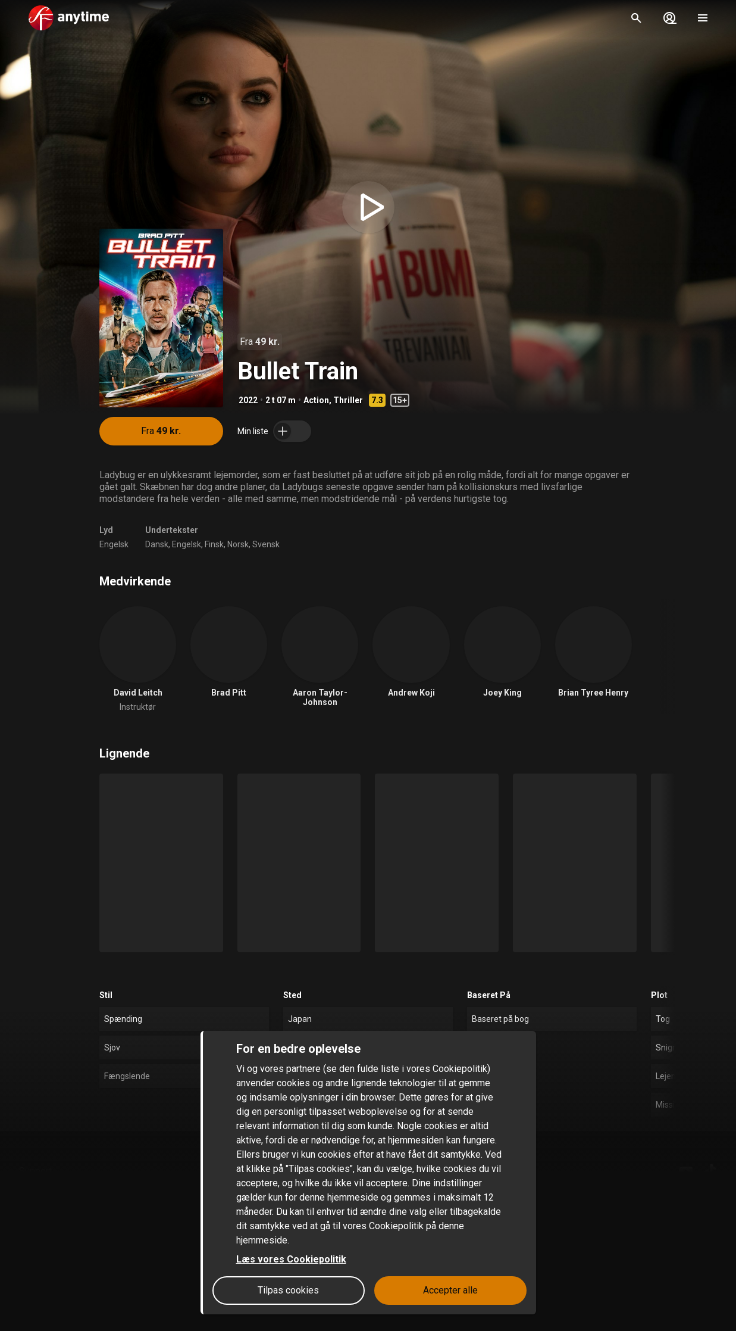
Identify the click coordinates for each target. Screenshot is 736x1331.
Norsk (238, 544)
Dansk (156, 544)
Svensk (266, 544)
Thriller (348, 400)
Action (316, 400)
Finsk (214, 544)
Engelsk (114, 544)
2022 (248, 400)
